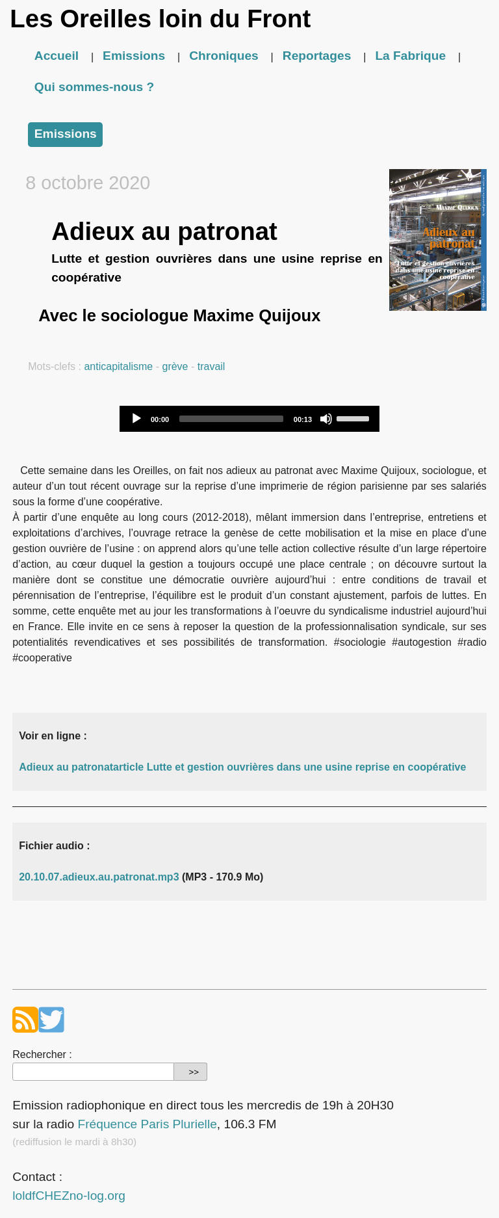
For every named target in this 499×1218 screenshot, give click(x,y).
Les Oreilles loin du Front (160, 19)
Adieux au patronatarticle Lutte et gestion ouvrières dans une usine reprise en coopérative (242, 767)
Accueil (56, 55)
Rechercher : (42, 1054)
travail (211, 366)
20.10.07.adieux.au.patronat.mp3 (99, 876)
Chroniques (224, 55)
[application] (249, 419)
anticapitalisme (118, 366)
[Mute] (326, 418)
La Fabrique (410, 55)
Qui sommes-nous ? (94, 87)
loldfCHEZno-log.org (68, 1195)
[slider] (231, 419)
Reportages (317, 55)
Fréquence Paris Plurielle (146, 1124)
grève (175, 366)
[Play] (136, 418)
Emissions (134, 55)
